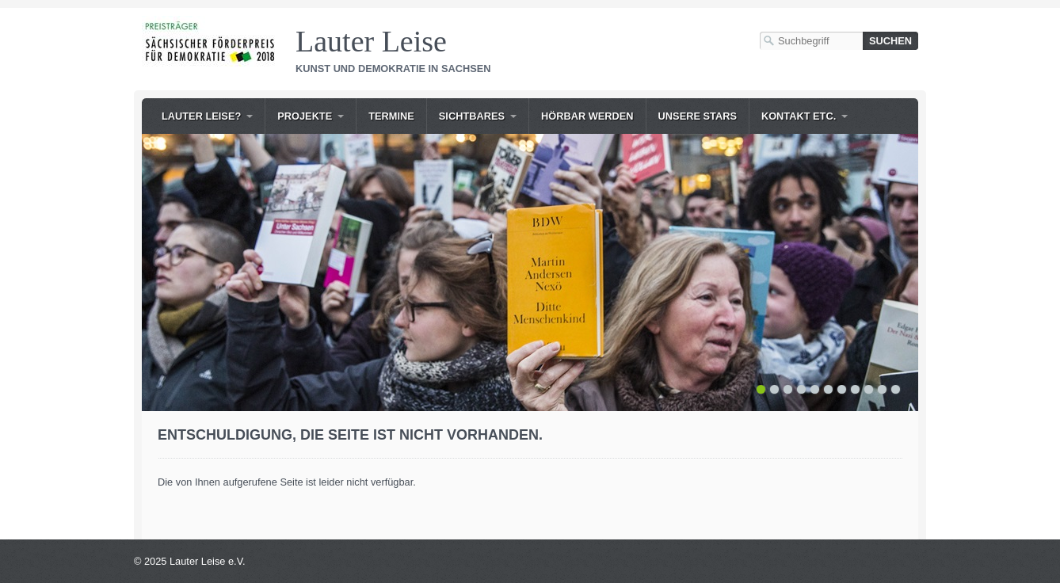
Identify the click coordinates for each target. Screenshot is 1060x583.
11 (895, 389)
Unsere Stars (697, 116)
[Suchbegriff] (811, 41)
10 (882, 389)
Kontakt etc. (798, 116)
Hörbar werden (587, 116)
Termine (391, 116)
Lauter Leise (371, 41)
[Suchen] (890, 41)
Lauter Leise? (201, 116)
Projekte (304, 116)
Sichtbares (472, 116)
